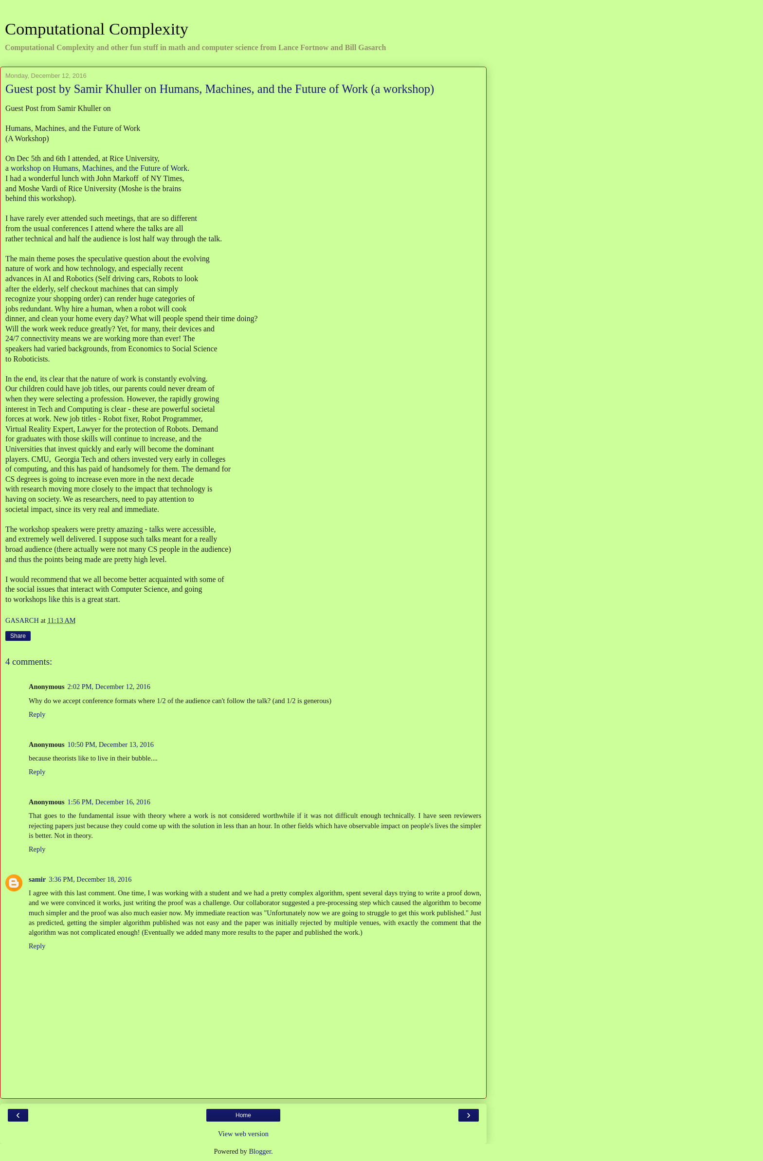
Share (18, 636)
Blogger (260, 1151)
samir (37, 879)
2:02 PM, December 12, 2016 (109, 686)
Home (243, 1115)
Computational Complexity (96, 28)
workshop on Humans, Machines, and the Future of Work (99, 168)
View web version (243, 1134)
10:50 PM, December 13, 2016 (111, 744)
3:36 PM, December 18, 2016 (90, 879)
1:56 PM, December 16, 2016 (109, 802)
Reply (37, 714)
